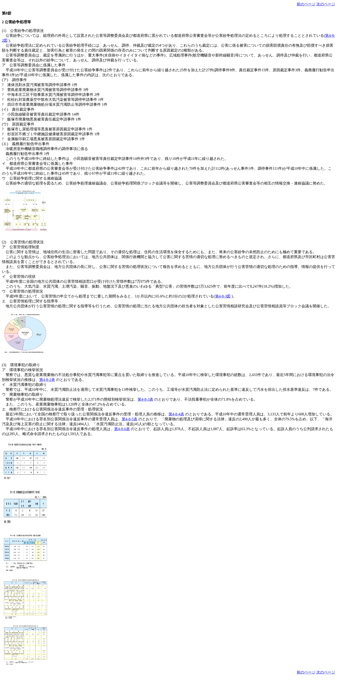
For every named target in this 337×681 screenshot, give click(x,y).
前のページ (306, 4)
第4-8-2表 (47, 380)
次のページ (325, 4)
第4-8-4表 (176, 414)
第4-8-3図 (223, 296)
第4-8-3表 (145, 399)
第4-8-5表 (129, 419)
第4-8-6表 (122, 429)
